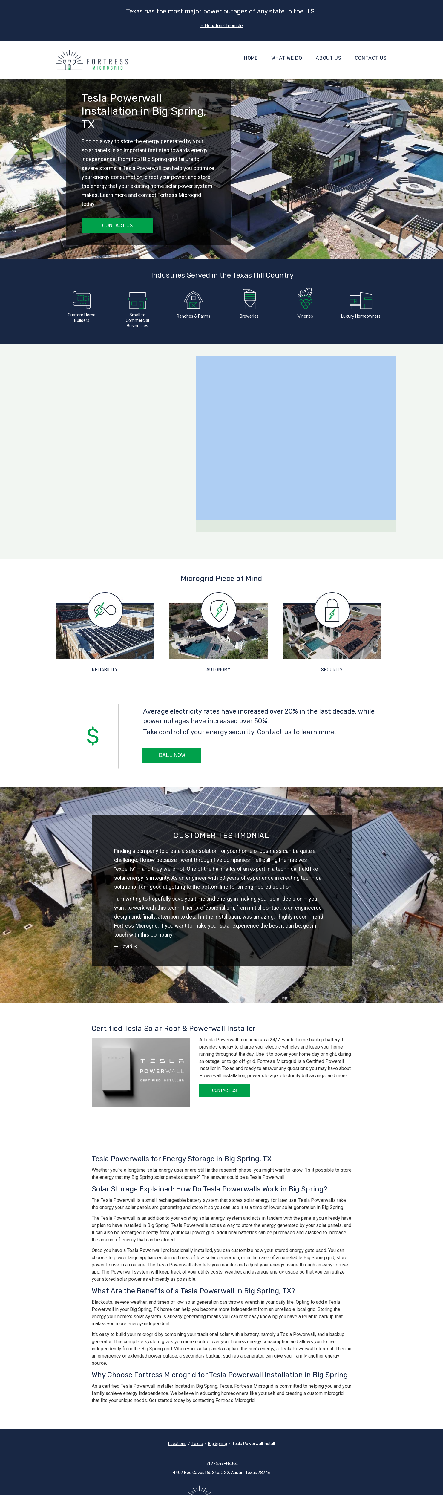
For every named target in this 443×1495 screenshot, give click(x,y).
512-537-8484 (222, 1463)
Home (251, 58)
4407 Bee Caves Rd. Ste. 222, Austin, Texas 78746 (222, 1472)
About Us (328, 58)
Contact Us (371, 58)
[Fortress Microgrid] (92, 60)
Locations (177, 1443)
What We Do (286, 58)
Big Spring (217, 1443)
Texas (197, 1443)
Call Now (172, 755)
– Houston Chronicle (221, 25)
